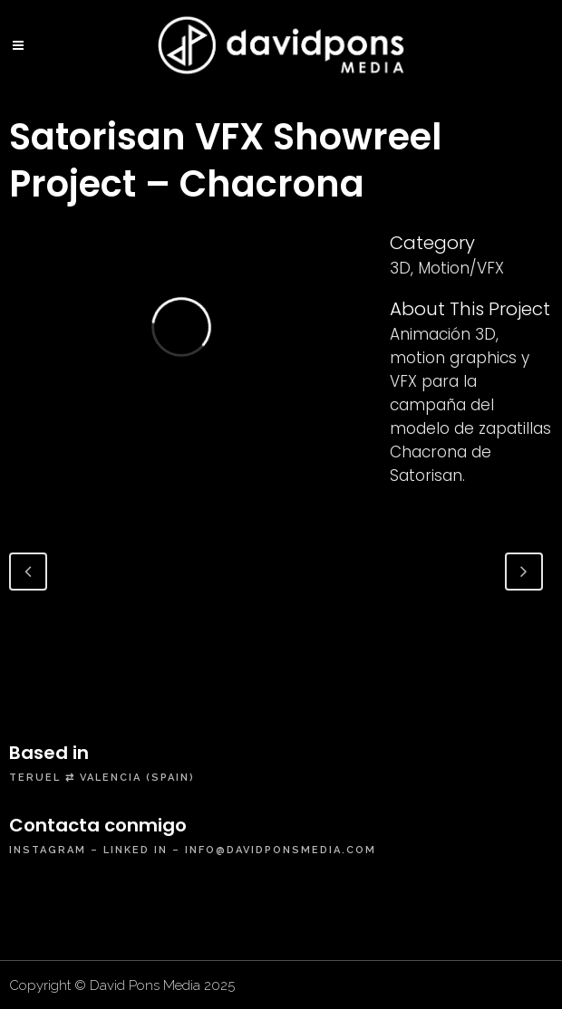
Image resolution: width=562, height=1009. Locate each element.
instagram (47, 850)
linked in (135, 850)
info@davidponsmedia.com (280, 850)
